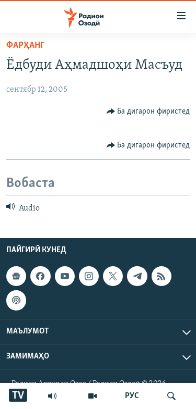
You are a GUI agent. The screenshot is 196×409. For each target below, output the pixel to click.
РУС (132, 396)
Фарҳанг (25, 46)
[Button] (148, 111)
